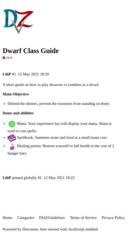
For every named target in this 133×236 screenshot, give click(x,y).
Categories (25, 218)
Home (7, 218)
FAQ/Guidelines (52, 218)
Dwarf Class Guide (31, 51)
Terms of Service (83, 218)
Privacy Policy (113, 218)
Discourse (30, 229)
